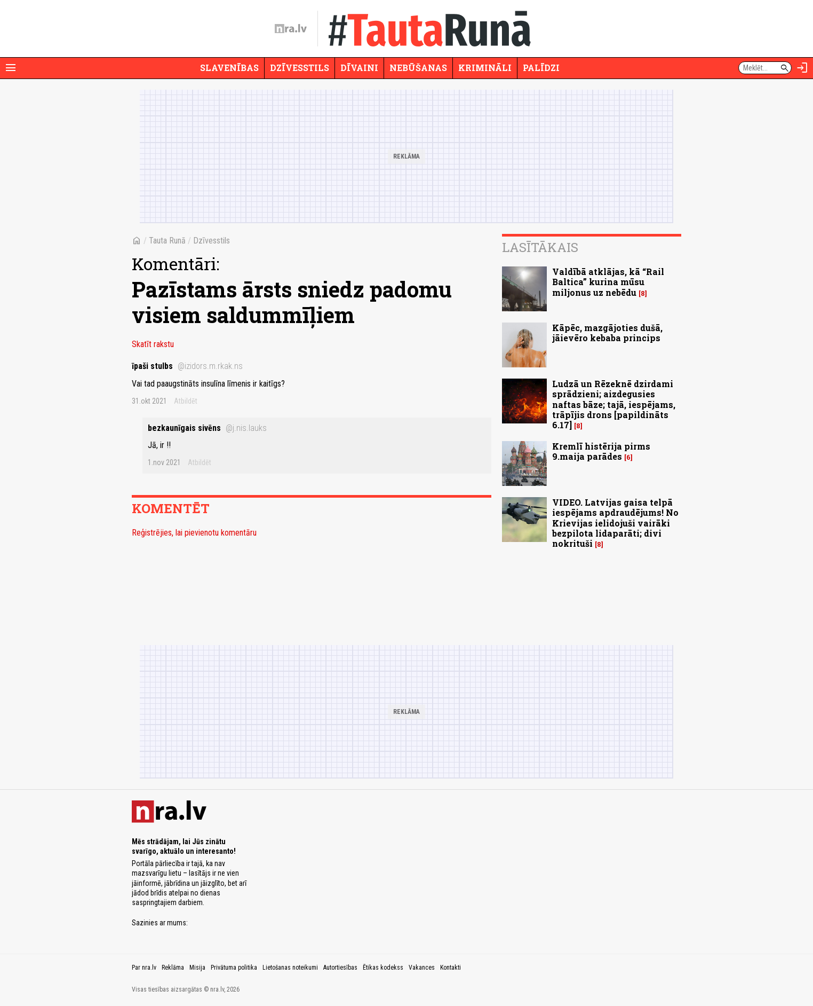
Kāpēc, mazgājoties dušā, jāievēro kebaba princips (607, 332)
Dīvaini (359, 67)
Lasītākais (540, 247)
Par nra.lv (144, 967)
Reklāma (173, 967)
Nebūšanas (418, 67)
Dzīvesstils (299, 67)
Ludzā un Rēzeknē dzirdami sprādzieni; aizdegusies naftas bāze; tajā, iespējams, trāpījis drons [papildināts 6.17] (613, 404)
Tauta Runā (167, 240)
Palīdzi (541, 67)
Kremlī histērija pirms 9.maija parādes (601, 451)
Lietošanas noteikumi (290, 967)
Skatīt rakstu (153, 344)
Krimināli (485, 67)
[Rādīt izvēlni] (10, 67)
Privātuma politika (234, 967)
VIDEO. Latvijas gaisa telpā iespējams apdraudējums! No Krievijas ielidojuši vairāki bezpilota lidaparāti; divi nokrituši (615, 523)
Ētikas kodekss (383, 967)
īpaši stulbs (187, 366)
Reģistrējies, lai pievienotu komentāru (194, 533)
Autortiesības (340, 967)
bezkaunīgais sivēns (207, 428)
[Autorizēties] (802, 67)
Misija (197, 967)
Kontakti (450, 967)
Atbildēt (185, 401)
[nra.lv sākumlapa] (291, 29)
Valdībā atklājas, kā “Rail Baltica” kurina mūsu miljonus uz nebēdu (608, 281)
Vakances (422, 967)
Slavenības (229, 67)
